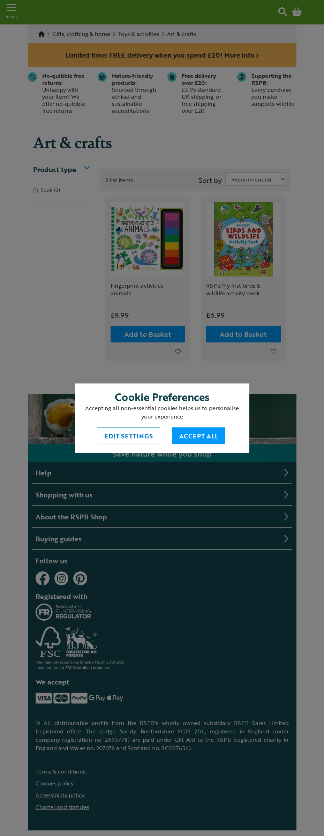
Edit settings (128, 435)
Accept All (198, 435)
